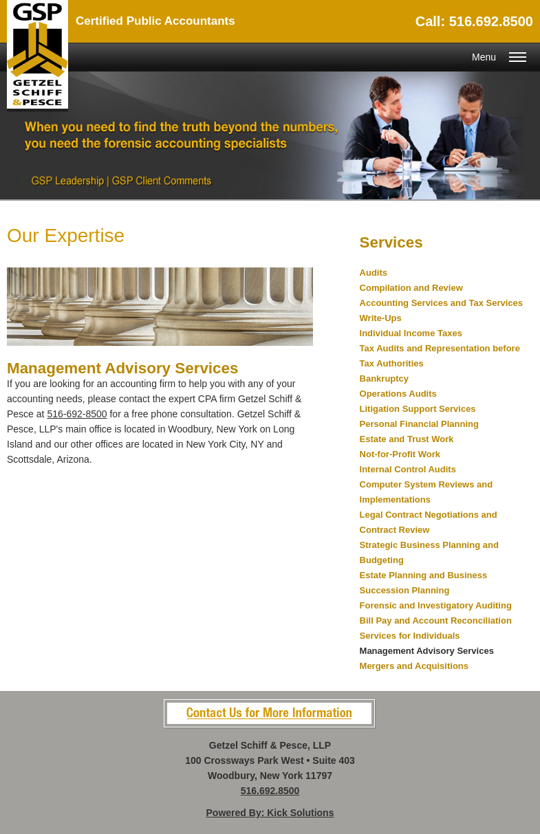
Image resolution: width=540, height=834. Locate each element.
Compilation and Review (411, 288)
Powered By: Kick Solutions (270, 812)
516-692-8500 (77, 413)
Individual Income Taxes (411, 333)
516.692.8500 (270, 790)
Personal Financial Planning (419, 424)
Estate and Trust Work (407, 439)
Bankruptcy (384, 378)
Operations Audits (398, 393)
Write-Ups (381, 318)
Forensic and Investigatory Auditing (436, 605)
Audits (373, 272)
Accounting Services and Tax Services (441, 303)
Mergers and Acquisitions (414, 666)
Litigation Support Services (418, 409)
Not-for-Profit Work (400, 454)
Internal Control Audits (408, 469)
